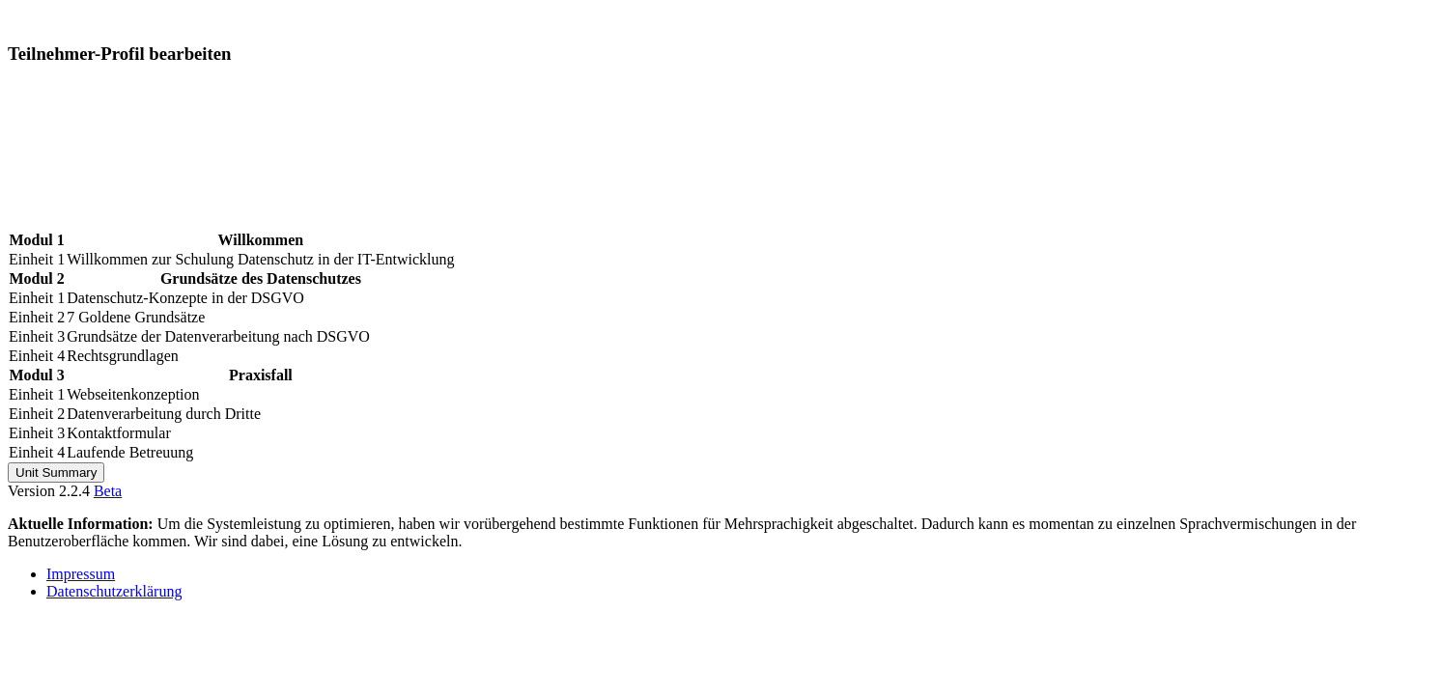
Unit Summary (56, 472)
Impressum (80, 574)
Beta (108, 491)
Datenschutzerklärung (114, 591)
